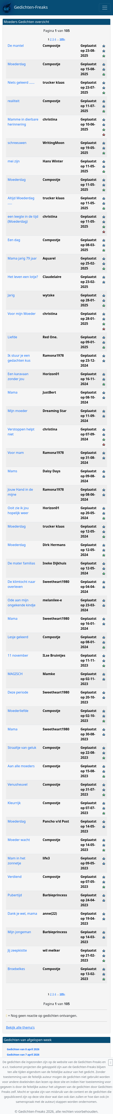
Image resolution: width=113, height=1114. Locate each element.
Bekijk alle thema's (20, 1027)
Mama (12, 392)
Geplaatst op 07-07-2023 (88, 808)
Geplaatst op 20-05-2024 (88, 513)
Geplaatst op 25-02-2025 (88, 263)
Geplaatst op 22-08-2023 (88, 752)
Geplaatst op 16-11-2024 (88, 379)
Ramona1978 (53, 355)
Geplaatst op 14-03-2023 (88, 937)
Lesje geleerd (18, 637)
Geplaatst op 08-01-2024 (88, 642)
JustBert (49, 392)
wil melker (51, 950)
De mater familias (21, 563)
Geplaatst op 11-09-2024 (88, 415)
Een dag (14, 240)
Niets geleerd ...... (21, 82)
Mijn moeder (17, 410)
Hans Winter (53, 161)
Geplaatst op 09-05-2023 (88, 863)
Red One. (50, 337)
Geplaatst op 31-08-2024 (88, 457)
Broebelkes (16, 969)
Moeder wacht (19, 839)
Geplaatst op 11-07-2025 (88, 106)
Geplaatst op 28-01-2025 (88, 300)
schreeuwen (17, 142)
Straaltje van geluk (22, 747)
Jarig (11, 295)
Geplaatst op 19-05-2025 (88, 147)
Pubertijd (15, 895)
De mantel (16, 45)
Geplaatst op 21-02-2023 (88, 955)
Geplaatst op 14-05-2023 (88, 826)
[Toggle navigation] (105, 8)
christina (50, 119)
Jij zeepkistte (17, 950)
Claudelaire (52, 276)
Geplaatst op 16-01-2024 (88, 623)
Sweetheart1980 (56, 581)
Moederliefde (18, 710)
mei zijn (14, 161)
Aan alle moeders (21, 766)
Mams (12, 471)
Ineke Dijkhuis (55, 563)
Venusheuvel (17, 784)
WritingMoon (53, 142)
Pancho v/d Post (56, 821)
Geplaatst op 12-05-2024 (88, 531)
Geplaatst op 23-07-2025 (88, 87)
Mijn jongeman (19, 932)
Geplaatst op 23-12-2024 (88, 360)
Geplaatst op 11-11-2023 (88, 660)
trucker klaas (53, 82)
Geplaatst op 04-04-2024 (88, 586)
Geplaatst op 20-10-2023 (88, 697)
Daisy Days (52, 471)
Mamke (49, 674)
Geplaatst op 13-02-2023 (88, 974)
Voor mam (16, 452)
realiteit (13, 101)
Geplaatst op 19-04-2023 (88, 918)
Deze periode (18, 692)
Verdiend (14, 876)
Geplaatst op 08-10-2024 (88, 397)
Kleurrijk (14, 803)
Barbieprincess (55, 895)
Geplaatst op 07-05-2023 (88, 881)
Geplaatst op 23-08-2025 (88, 50)
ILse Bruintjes (54, 655)
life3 (46, 858)
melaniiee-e (52, 600)
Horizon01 (51, 374)
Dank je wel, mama (22, 913)
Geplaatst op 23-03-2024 (88, 605)
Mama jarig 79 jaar (22, 258)
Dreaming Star (55, 410)
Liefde (12, 337)
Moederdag (17, 64)
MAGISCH (15, 674)
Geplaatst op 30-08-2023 (88, 734)
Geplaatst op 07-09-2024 (88, 434)
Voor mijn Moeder (22, 313)
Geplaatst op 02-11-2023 (88, 679)
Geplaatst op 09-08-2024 (88, 476)
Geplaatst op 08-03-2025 (88, 245)
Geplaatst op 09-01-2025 (88, 342)
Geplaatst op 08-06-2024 (88, 494)
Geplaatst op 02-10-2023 (88, 715)
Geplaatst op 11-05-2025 (88, 166)
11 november (18, 655)
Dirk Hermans (54, 545)
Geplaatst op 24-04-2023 (88, 900)
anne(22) (50, 913)
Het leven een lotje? (23, 276)
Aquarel (49, 258)
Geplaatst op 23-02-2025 (88, 281)
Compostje (51, 45)
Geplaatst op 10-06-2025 (88, 124)
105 (62, 39)
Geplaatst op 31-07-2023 (88, 789)
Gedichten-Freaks (25, 8)
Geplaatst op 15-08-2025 (88, 69)
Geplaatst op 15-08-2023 (88, 771)
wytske (49, 295)
